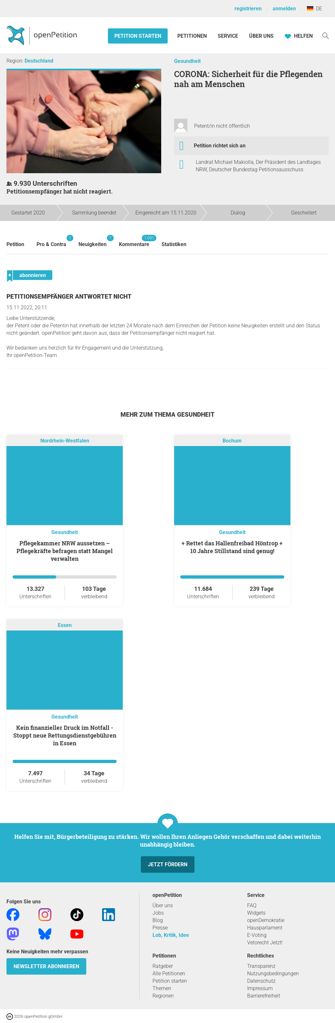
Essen (65, 625)
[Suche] (325, 35)
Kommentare (134, 241)
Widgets (256, 913)
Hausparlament (264, 928)
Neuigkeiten (93, 241)
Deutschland (39, 61)
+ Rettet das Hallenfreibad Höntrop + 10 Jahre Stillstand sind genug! (232, 547)
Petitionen (192, 36)
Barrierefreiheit (263, 996)
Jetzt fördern (167, 864)
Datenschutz (261, 981)
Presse (160, 928)
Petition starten (137, 36)
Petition (15, 244)
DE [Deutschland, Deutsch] (314, 8)
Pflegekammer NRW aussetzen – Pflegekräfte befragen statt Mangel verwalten (64, 550)
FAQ (251, 905)
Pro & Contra (51, 241)
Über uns (162, 905)
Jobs (158, 913)
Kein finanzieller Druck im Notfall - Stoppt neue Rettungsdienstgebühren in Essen (64, 735)
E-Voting (257, 935)
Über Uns (261, 36)
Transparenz (261, 966)
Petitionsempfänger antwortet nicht (68, 296)
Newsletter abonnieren (46, 966)
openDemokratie (265, 920)
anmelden (284, 8)
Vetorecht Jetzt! (265, 942)
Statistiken (174, 244)
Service (228, 36)
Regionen (163, 996)
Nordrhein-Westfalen (64, 441)
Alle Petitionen (168, 973)
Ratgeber (162, 966)
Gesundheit (187, 61)
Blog (157, 920)
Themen (161, 988)
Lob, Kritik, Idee (170, 935)
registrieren (248, 8)
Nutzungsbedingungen (273, 973)
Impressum (260, 988)
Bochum (232, 441)
